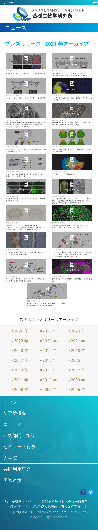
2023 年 (21, 341)
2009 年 (78, 380)
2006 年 (78, 389)
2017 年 (21, 360)
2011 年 (21, 380)
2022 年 (49, 341)
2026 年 (21, 331)
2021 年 (78, 341)
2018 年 (78, 350)
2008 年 (21, 389)
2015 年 (78, 360)
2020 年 (21, 350)
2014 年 (21, 370)
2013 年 (49, 370)
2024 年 (78, 331)
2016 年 (49, 360)
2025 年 (49, 331)
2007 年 (49, 389)
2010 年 (49, 380)
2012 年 (78, 370)
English (12, 2)
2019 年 (49, 350)
